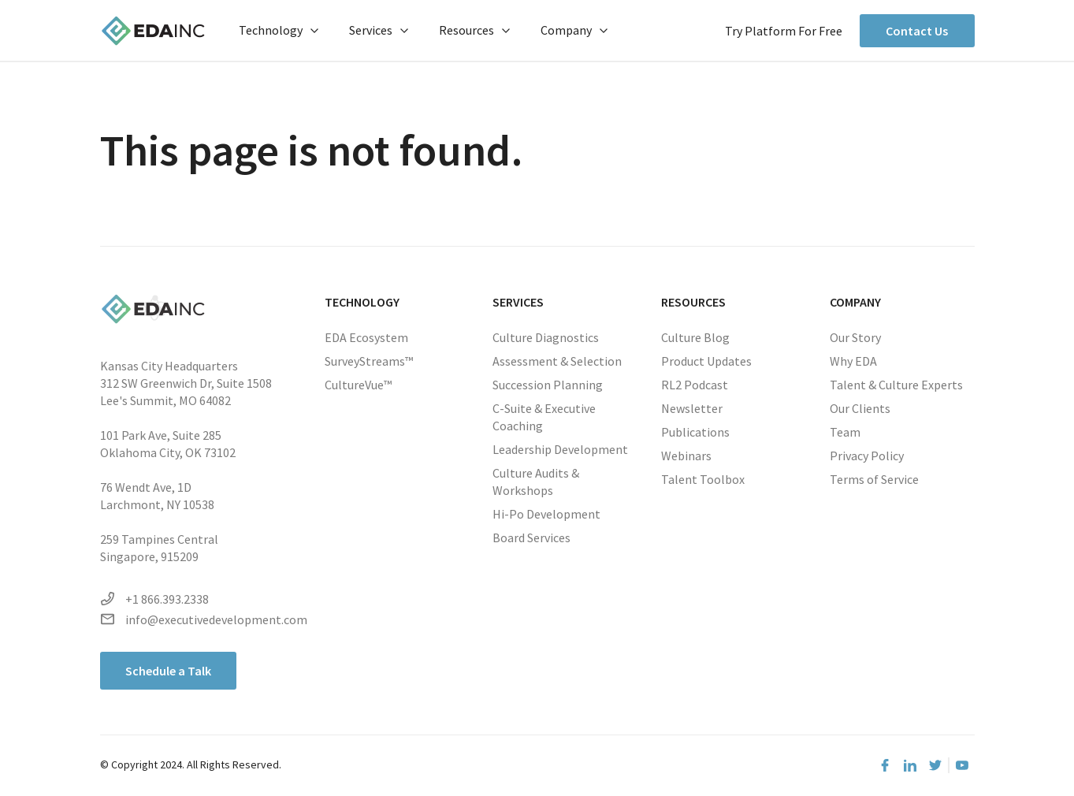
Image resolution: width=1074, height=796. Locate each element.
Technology (278, 30)
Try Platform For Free (783, 31)
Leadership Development (560, 449)
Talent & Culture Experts (896, 384)
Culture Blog (695, 337)
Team (845, 432)
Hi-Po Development (546, 514)
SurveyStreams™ (369, 361)
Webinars (686, 455)
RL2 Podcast (694, 384)
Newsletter (692, 408)
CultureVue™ (358, 384)
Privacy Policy (867, 455)
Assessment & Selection (557, 361)
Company (574, 30)
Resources (474, 30)
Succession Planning (547, 384)
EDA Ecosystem (366, 337)
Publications (695, 432)
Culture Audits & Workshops (535, 481)
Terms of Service (874, 479)
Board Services (531, 537)
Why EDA (853, 361)
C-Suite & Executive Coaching (544, 416)
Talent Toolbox (703, 479)
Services (378, 30)
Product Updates (706, 361)
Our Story (855, 337)
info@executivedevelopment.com (203, 619)
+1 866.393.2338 (154, 599)
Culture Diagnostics (545, 337)
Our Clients (860, 408)
